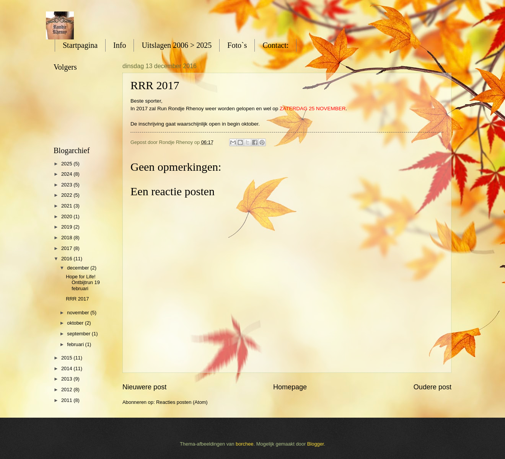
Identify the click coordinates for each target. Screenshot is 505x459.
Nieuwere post (144, 387)
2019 (67, 227)
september (79, 333)
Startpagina (80, 45)
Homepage (290, 387)
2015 (67, 358)
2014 (67, 368)
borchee (245, 444)
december (78, 268)
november (78, 312)
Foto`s (237, 45)
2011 (67, 400)
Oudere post (432, 387)
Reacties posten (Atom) (182, 402)
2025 (67, 164)
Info (119, 45)
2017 (67, 248)
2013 (67, 379)
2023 (67, 185)
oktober (76, 323)
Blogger (315, 444)
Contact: (275, 45)
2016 (67, 258)
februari (76, 344)
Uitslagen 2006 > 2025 (177, 45)
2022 (67, 195)
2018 (67, 237)
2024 (67, 174)
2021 (67, 206)
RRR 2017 (77, 299)
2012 (67, 389)
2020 (67, 216)
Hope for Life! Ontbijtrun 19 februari (83, 282)
